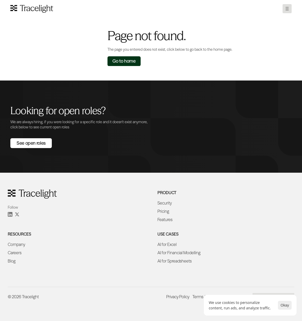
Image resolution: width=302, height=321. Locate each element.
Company (16, 244)
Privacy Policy (177, 296)
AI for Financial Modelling (178, 252)
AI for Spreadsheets (174, 261)
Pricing (163, 211)
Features (164, 219)
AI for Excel (167, 244)
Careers (14, 252)
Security (164, 203)
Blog (12, 261)
